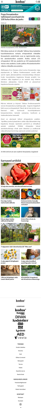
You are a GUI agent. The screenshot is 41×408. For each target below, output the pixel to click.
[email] (38, 19)
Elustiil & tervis (20, 371)
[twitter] (33, 19)
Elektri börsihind (20, 389)
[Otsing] (37, 2)
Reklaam (20, 397)
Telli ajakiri (20, 386)
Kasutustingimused (20, 382)
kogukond (34, 152)
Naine (20, 367)
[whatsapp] (35, 19)
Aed (20, 354)
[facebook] (30, 19)
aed (15, 152)
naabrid (19, 152)
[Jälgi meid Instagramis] (20, 404)
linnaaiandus (27, 152)
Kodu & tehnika (20, 347)
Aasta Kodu (20, 374)
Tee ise (21, 364)
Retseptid (20, 361)
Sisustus (20, 350)
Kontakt (20, 401)
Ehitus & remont (20, 357)
